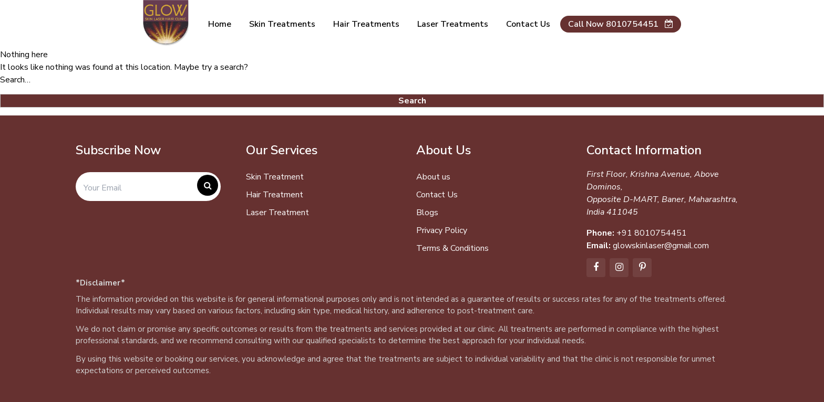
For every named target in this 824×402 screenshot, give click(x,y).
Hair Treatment (274, 194)
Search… (15, 80)
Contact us (528, 24)
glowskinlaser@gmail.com (661, 245)
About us (433, 177)
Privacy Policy (441, 230)
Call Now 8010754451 (620, 24)
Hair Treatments (366, 24)
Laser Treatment (277, 212)
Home (219, 24)
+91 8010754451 (651, 233)
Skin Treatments (282, 24)
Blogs (427, 212)
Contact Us (437, 194)
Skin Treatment (275, 177)
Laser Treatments (452, 24)
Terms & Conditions (452, 248)
